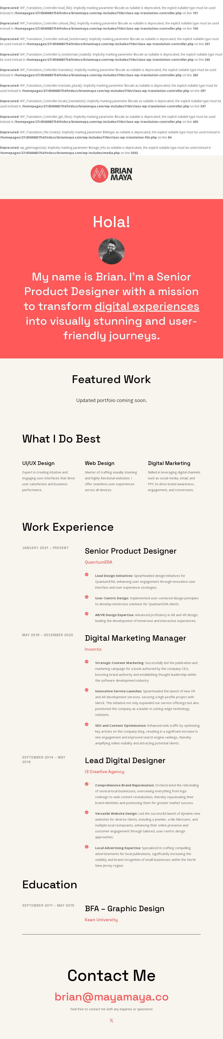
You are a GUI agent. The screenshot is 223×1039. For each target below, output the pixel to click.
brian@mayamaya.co (111, 996)
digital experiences (147, 306)
